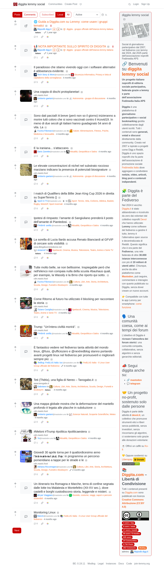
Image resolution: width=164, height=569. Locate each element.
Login (136, 4)
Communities (55, 4)
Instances (111, 563)
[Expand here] (26, 96)
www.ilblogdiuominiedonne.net (48, 247)
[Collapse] (124, 19)
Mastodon (127, 276)
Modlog (142, 548)
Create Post (71, 4)
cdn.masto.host (41, 95)
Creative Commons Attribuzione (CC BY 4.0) (133, 503)
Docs (121, 563)
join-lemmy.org (142, 563)
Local (60, 14)
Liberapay (127, 459)
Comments (30, 14)
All (68, 14)
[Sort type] (87, 15)
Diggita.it (126, 208)
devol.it (136, 415)
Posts (17, 14)
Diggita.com (133, 475)
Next (16, 530)
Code (129, 563)
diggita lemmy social (29, 4)
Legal (101, 563)
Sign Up (145, 4)
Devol (144, 219)
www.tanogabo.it (41, 383)
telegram (135, 383)
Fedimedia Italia (130, 167)
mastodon (136, 380)
